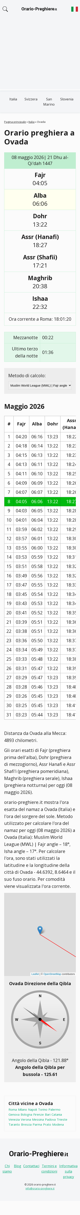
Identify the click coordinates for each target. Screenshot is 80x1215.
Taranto (14, 1124)
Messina (38, 1119)
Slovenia (66, 99)
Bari (47, 1114)
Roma (13, 1109)
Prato (47, 1124)
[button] (40, 930)
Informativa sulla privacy (68, 1171)
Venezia (14, 1119)
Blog (17, 1166)
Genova (14, 1114)
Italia (13, 99)
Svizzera (31, 99)
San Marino (49, 102)
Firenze (38, 1114)
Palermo (54, 1109)
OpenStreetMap (52, 974)
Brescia (26, 1124)
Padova (50, 1119)
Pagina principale (15, 122)
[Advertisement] (39, 55)
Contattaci (31, 1166)
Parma (37, 1124)
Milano (22, 1109)
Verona (26, 1119)
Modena (58, 1124)
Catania (57, 1114)
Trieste (62, 1119)
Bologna (26, 1114)
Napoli (32, 1109)
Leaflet (35, 974)
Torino (42, 1109)
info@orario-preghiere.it (40, 1188)
